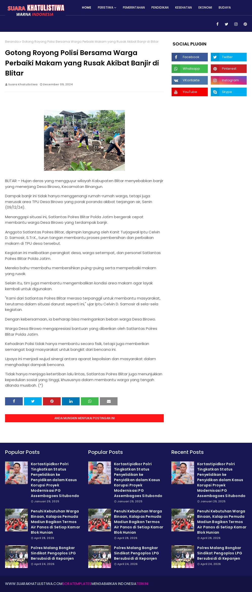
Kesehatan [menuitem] (183, 7)
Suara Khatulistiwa (22, 84)
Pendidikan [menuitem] (160, 7)
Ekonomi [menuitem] (205, 7)
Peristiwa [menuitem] (105, 7)
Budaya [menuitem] (225, 7)
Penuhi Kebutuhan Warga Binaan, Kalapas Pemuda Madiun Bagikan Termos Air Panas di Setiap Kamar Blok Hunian (55, 522)
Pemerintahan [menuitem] (134, 7)
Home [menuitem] (86, 7)
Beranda (12, 41)
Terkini (142, 583)
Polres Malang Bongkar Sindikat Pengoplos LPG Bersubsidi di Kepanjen (53, 553)
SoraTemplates (76, 583)
